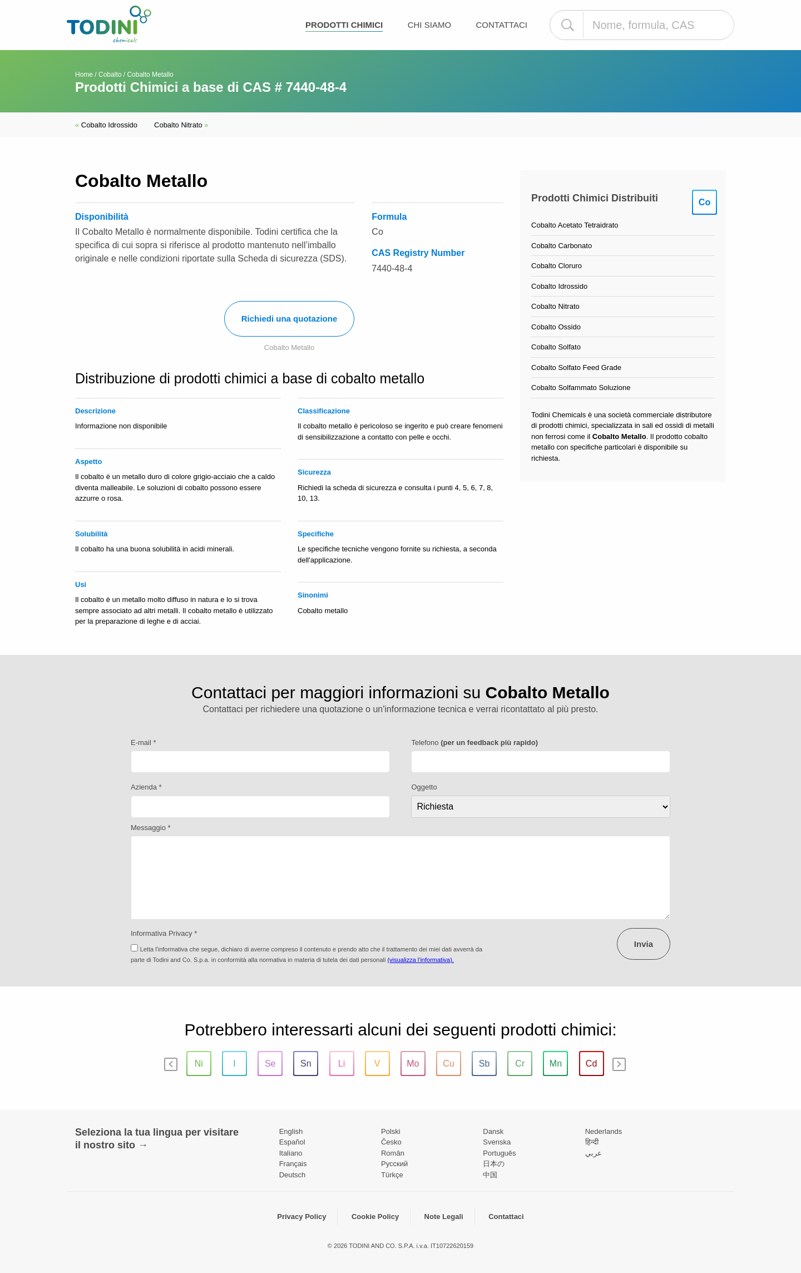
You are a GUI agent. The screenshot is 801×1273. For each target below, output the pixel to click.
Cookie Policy (375, 1216)
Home (84, 74)
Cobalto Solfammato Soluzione (581, 387)
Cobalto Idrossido (106, 125)
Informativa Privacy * (164, 933)
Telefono (474, 742)
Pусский (394, 1163)
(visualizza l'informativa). (420, 959)
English (291, 1131)
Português (499, 1153)
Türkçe (392, 1175)
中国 (490, 1175)
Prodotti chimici (344, 24)
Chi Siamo (429, 24)
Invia (643, 944)
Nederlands (603, 1131)
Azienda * (146, 787)
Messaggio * (151, 827)
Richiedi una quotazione (289, 318)
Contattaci (502, 24)
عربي (593, 1153)
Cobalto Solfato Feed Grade (576, 367)
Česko (391, 1142)
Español (292, 1142)
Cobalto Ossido (556, 327)
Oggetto (424, 787)
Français (293, 1163)
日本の (494, 1163)
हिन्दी (592, 1142)
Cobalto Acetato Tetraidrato (575, 225)
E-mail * (143, 742)
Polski (390, 1131)
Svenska (497, 1142)
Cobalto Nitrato (181, 125)
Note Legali (443, 1216)
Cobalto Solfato (556, 347)
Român (392, 1153)
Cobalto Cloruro (556, 265)
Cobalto (109, 74)
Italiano (291, 1153)
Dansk (493, 1131)
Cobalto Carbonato (561, 245)
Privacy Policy (301, 1216)
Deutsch (292, 1175)
